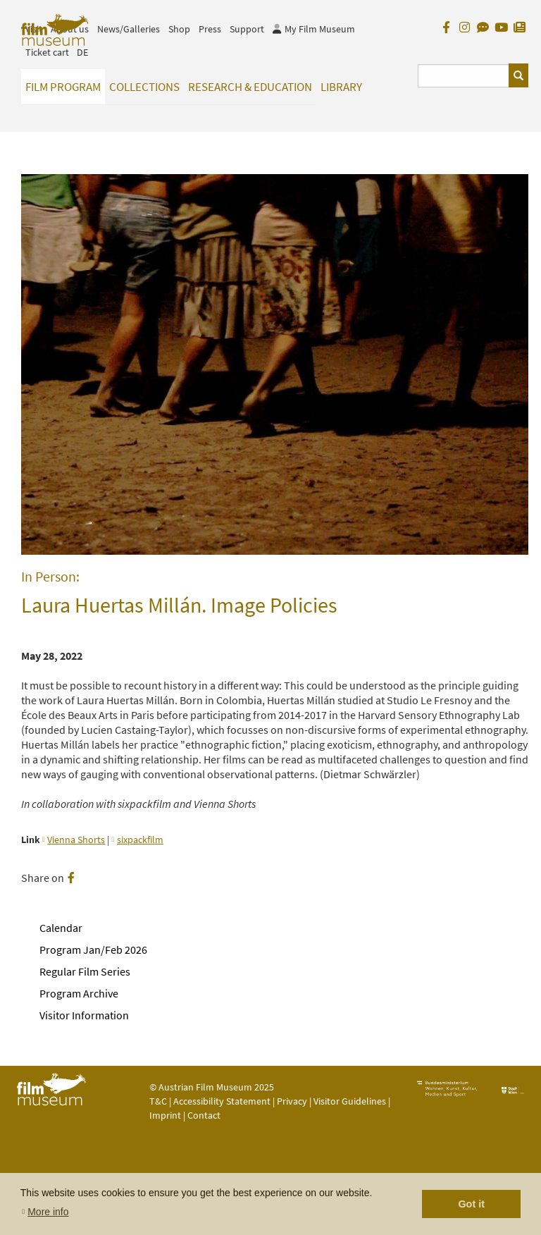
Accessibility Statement (223, 1101)
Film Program (63, 86)
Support (247, 29)
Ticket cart (47, 52)
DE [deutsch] (82, 52)
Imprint (165, 1115)
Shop (179, 29)
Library (341, 86)
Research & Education (250, 86)
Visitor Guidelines (350, 1101)
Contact (203, 1115)
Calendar (60, 928)
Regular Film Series (84, 971)
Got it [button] (471, 1204)
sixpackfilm (140, 840)
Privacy (292, 1101)
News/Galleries (128, 29)
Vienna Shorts (76, 840)
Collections (144, 86)
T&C (158, 1101)
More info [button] (47, 1211)
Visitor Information (84, 1015)
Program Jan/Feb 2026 (93, 949)
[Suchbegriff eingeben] (464, 75)
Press (210, 29)
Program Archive (78, 993)
